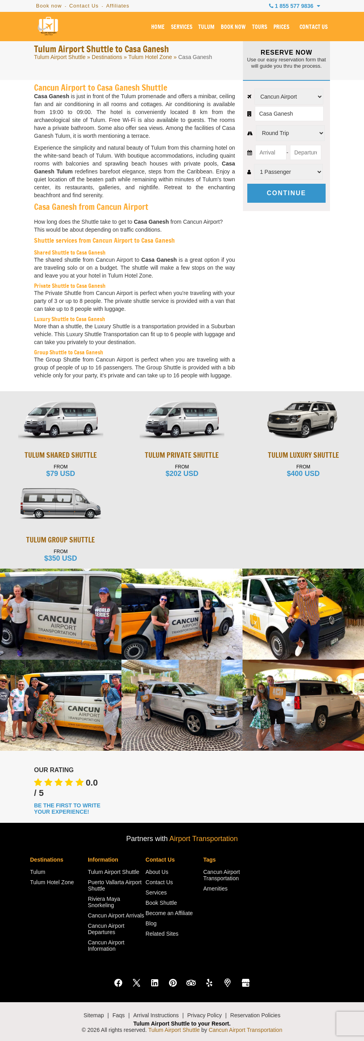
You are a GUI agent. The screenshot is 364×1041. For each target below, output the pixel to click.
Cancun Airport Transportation (221, 875)
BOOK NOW (233, 27)
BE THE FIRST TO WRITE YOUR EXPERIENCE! (67, 808)
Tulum (37, 872)
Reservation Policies (255, 1015)
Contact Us (84, 6)
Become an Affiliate (169, 913)
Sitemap (93, 1015)
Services (156, 892)
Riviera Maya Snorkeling (104, 902)
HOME (158, 27)
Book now (49, 6)
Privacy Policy (204, 1015)
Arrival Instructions (156, 1015)
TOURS (259, 27)
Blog (151, 923)
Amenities (215, 888)
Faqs (118, 1015)
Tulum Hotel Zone (150, 57)
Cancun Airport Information (106, 945)
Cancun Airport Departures (106, 929)
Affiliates (117, 6)
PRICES (281, 27)
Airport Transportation (203, 839)
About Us (157, 872)
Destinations (107, 57)
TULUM (206, 27)
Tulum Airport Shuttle (59, 57)
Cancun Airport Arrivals (116, 915)
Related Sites (162, 934)
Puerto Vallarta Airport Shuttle (115, 885)
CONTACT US (314, 27)
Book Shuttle (161, 903)
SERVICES (181, 27)
